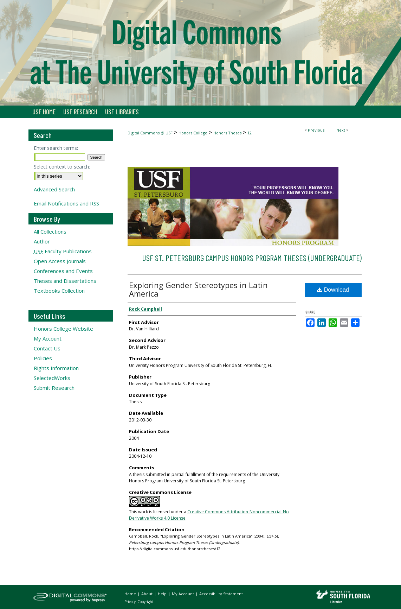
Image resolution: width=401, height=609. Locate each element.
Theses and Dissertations (65, 280)
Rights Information (56, 368)
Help (163, 593)
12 (249, 132)
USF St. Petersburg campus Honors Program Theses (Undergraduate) (252, 258)
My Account (48, 338)
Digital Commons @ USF (150, 132)
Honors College (193, 132)
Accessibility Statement (221, 593)
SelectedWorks (52, 377)
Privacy (130, 601)
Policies (43, 358)
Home (130, 593)
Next (340, 130)
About (147, 593)
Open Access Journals (60, 261)
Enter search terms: (56, 148)
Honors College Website (63, 328)
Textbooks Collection (59, 290)
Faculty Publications (63, 251)
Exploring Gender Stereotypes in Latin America (198, 289)
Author (42, 241)
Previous (316, 130)
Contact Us (47, 348)
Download (333, 290)
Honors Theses (227, 132)
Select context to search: (62, 166)
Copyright (145, 601)
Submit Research (54, 387)
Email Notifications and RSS (66, 203)
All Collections (50, 231)
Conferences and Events (63, 270)
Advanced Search (54, 189)
